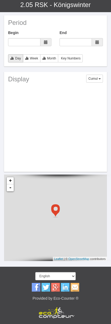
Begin (13, 33)
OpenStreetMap (78, 258)
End (63, 33)
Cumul (94, 79)
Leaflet (58, 258)
